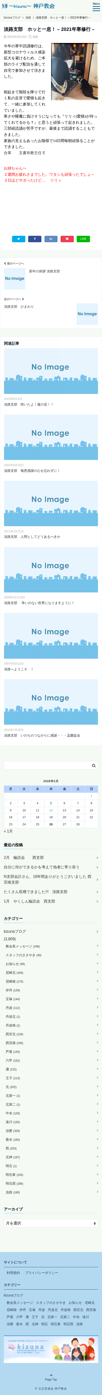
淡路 (35, 36)
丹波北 (13, 1016)
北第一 (13, 1095)
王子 (13, 1078)
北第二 (13, 1104)
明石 (11, 1166)
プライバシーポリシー (41, 1273)
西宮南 (14, 1043)
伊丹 (13, 990)
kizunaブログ (15, 931)
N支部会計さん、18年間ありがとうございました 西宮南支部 (47, 879)
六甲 (13, 1060)
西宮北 (14, 1034)
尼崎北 (14, 972)
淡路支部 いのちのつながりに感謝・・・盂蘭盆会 (42, 735)
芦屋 (13, 1052)
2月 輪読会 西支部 (24, 858)
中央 (13, 1113)
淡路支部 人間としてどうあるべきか (32, 537)
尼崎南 (14, 981)
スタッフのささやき (23, 955)
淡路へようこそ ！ (19, 669)
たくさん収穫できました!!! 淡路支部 (35, 892)
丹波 (13, 1008)
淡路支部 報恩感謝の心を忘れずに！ (32, 471)
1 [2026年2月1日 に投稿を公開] (91, 796)
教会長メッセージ (23, 946)
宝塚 (13, 999)
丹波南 (13, 1025)
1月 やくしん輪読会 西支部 (29, 901)
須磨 (13, 1131)
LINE (83, 239)
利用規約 (13, 1273)
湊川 (13, 1122)
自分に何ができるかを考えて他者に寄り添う (42, 867)
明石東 (14, 1175)
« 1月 (8, 831)
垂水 (13, 1139)
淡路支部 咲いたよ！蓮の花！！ (29, 404)
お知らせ (15, 964)
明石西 (14, 1183)
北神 (13, 1157)
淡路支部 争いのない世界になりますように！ (41, 603)
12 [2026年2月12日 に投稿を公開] (51, 810)
